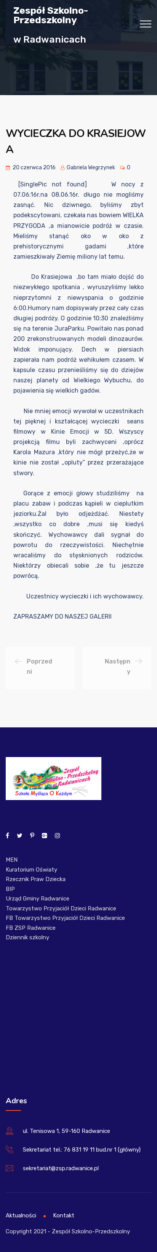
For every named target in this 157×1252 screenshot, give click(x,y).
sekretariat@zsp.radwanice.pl (61, 1168)
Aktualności (21, 1215)
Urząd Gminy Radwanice (37, 898)
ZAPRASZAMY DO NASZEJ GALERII (62, 616)
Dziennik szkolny (27, 937)
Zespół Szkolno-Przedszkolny (50, 15)
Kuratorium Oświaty (31, 869)
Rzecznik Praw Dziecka (36, 879)
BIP (10, 889)
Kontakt (63, 1215)
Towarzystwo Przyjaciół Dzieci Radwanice (61, 908)
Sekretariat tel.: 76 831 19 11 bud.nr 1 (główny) (82, 1149)
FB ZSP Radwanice (31, 927)
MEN (12, 859)
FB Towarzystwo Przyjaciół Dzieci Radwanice (65, 918)
